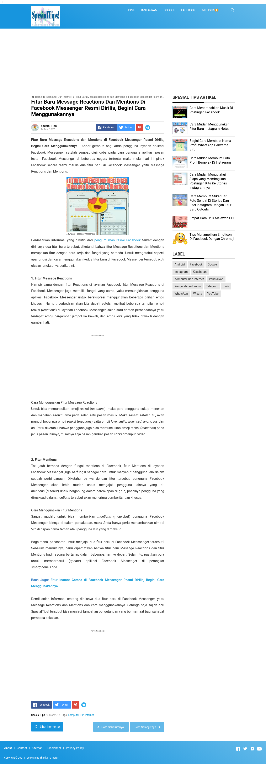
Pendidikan (216, 279)
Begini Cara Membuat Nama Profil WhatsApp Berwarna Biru (210, 145)
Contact (22, 748)
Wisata (197, 293)
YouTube (212, 293)
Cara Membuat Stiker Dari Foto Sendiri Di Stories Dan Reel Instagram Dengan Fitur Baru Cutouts (210, 202)
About (8, 748)
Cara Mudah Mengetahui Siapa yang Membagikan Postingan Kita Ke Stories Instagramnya (208, 181)
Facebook (196, 264)
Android (180, 264)
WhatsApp (181, 293)
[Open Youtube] (259, 748)
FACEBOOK (188, 10)
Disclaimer (54, 748)
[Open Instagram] (252, 748)
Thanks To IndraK (49, 757)
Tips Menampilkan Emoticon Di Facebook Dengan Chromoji (212, 237)
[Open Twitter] (245, 748)
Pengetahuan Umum (188, 286)
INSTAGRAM (149, 10)
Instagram (181, 271)
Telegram (212, 286)
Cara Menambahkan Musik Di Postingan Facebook (211, 110)
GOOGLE (169, 10)
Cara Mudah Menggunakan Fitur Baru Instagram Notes (209, 126)
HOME (131, 10)
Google (212, 264)
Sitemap (37, 748)
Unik (226, 286)
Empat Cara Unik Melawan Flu (212, 218)
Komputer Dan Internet (81, 715)
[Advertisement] (133, 62)
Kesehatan (200, 271)
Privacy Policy (75, 748)
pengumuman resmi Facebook (117, 240)
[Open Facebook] (238, 748)
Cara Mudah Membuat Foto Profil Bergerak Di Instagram (210, 160)
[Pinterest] (139, 127)
